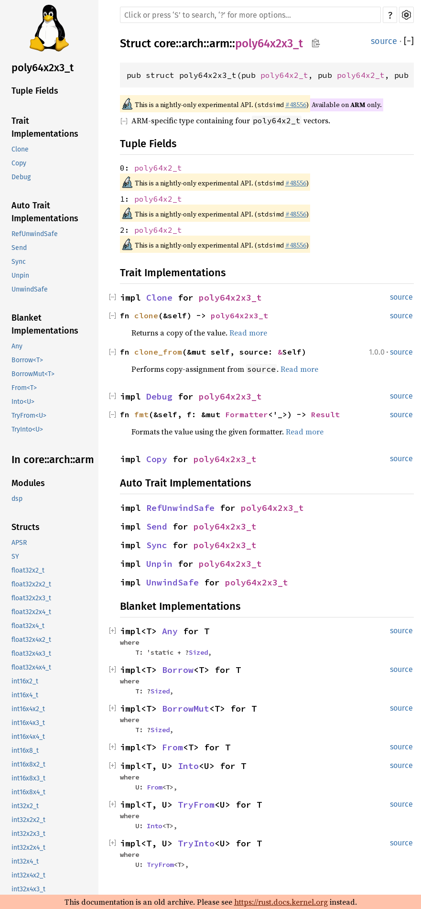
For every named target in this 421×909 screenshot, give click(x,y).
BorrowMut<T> (32, 374)
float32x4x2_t (31, 640)
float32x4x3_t (31, 653)
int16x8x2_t (28, 764)
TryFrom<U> (28, 415)
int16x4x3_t (28, 723)
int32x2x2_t (28, 820)
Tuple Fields (34, 91)
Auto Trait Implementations (44, 212)
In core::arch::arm (52, 459)
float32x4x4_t (31, 667)
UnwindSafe (29, 289)
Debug (21, 177)
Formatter (246, 414)
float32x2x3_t (31, 598)
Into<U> (22, 402)
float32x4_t (27, 626)
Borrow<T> (27, 360)
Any (16, 346)
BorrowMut (185, 708)
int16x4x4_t (28, 737)
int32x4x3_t (28, 889)
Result (325, 414)
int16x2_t (24, 681)
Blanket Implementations (44, 324)
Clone (20, 149)
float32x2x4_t (31, 612)
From (172, 747)
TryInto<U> (27, 429)
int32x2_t (25, 806)
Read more (248, 332)
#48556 (295, 104)
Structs (25, 527)
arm (219, 43)
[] (409, 41)
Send (19, 248)
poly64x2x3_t (42, 67)
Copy (18, 163)
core (165, 43)
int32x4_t (25, 861)
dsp (16, 499)
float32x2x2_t (31, 584)
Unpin (20, 275)
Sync (18, 262)
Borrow (178, 669)
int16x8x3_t (28, 778)
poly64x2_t (284, 75)
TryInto (196, 843)
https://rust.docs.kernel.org (281, 902)
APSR (19, 543)
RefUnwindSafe (34, 234)
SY (15, 556)
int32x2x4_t (28, 848)
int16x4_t (24, 695)
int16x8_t (25, 751)
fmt (141, 414)
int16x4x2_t (28, 709)
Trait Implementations (44, 127)
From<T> (24, 388)
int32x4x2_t (28, 875)
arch (193, 43)
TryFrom (196, 804)
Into (188, 765)
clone (146, 315)
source (384, 41)
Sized (198, 652)
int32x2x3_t (28, 834)
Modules (28, 483)
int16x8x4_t (28, 792)
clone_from (158, 352)
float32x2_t (27, 570)
